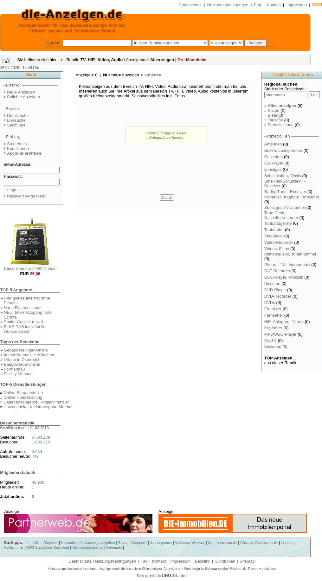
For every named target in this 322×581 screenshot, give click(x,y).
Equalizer (273, 309)
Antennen (273, 144)
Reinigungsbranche (87, 547)
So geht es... (18, 143)
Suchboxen (225, 561)
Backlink (202, 561)
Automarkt (114, 547)
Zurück (166, 197)
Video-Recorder (279, 242)
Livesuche (16, 120)
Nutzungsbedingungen (227, 5)
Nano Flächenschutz (23, 307)
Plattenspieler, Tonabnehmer (290, 254)
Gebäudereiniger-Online (26, 350)
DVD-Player (275, 289)
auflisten (152, 75)
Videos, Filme (277, 248)
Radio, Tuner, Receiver (285, 191)
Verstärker (274, 236)
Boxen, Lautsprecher (284, 150)
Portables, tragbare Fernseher (291, 197)
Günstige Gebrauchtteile (259, 543)
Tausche (273, 120)
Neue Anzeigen (21, 92)
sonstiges (273, 169)
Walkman (273, 347)
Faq (257, 5)
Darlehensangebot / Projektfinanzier (36, 402)
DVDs (270, 302)
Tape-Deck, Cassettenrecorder (281, 215)
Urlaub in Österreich (22, 359)
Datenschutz (190, 5)
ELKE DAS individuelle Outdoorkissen (25, 329)
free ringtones (160, 543)
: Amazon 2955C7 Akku (30, 269)
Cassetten (274, 156)
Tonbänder (274, 229)
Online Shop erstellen (23, 392)
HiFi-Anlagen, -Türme (284, 321)
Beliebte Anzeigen (23, 96)
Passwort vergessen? (26, 196)
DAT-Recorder (278, 270)
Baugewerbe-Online (22, 364)
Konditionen (18, 148)
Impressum (297, 5)
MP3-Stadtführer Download (48, 547)
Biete (270, 115)
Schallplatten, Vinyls (283, 175)
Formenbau (14, 369)
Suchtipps (16, 125)
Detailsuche (18, 115)
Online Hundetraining (22, 397)
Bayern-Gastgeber (133, 543)
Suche (272, 110)
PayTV (271, 340)
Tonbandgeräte (278, 223)
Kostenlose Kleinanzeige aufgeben (88, 543)
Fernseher (274, 315)
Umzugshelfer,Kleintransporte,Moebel (37, 406)
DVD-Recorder (278, 296)
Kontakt (274, 5)
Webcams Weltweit (189, 543)
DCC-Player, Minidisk (284, 277)
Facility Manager (19, 373)
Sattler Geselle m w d (23, 322)
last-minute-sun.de (222, 543)
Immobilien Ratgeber (42, 543)
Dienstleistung (279, 124)
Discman (272, 283)
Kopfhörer (274, 328)
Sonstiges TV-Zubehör (285, 207)
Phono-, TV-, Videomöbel (287, 264)
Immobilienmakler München (29, 354)
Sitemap (247, 561)
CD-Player (274, 163)
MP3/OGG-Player (281, 334)
